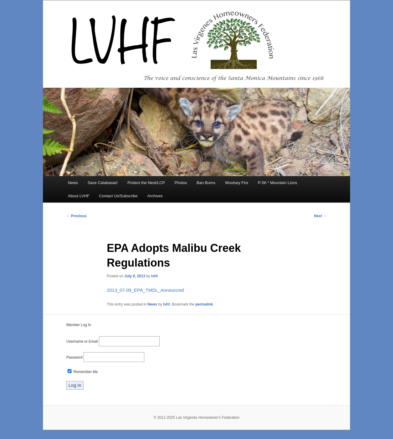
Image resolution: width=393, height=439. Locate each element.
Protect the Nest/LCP (146, 182)
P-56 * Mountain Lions (277, 182)
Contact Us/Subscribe (118, 196)
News (73, 182)
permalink (204, 304)
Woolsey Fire (236, 182)
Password (74, 357)
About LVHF (78, 196)
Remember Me (83, 372)
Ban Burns (206, 182)
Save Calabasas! (103, 182)
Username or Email (82, 341)
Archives (155, 196)
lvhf (154, 276)
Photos (181, 182)
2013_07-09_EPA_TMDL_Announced (145, 290)
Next (320, 216)
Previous (76, 216)
